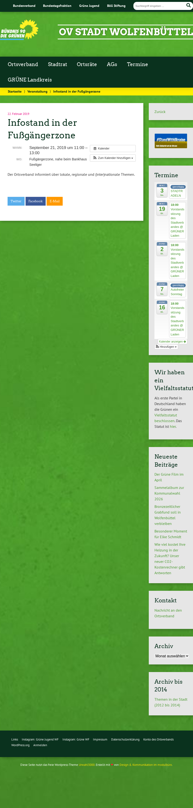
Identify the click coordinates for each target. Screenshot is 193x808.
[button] (113, 158)
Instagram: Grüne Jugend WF (40, 739)
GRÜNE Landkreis (30, 80)
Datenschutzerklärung (125, 739)
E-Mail (55, 201)
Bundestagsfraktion (57, 5)
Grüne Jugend (89, 5)
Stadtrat (57, 64)
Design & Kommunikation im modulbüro (145, 765)
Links (14, 739)
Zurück (160, 111)
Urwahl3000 (87, 765)
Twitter (16, 201)
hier (173, 426)
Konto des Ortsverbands (158, 739)
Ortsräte (87, 64)
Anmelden (40, 745)
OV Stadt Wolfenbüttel (126, 32)
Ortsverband (23, 64)
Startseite (15, 91)
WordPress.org (20, 745)
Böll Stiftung (116, 5)
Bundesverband (24, 5)
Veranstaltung (37, 91)
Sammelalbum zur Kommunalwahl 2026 (169, 493)
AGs (112, 64)
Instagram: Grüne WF (75, 739)
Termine (137, 64)
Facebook (35, 201)
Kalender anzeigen (172, 341)
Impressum (100, 739)
